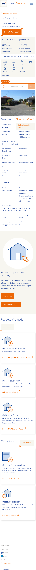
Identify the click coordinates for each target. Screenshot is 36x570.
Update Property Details (24, 126)
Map (9, 119)
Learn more (7, 296)
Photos (3, 119)
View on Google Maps (25, 119)
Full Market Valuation (10, 392)
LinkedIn (4, 556)
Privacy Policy (4, 549)
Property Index (4, 559)
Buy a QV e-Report (11, 32)
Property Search (6, 563)
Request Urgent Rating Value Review (16, 358)
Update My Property (10, 515)
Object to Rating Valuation (13, 478)
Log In (12, 3)
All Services (7, 327)
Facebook (4, 553)
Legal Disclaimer (5, 545)
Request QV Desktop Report (13, 429)
